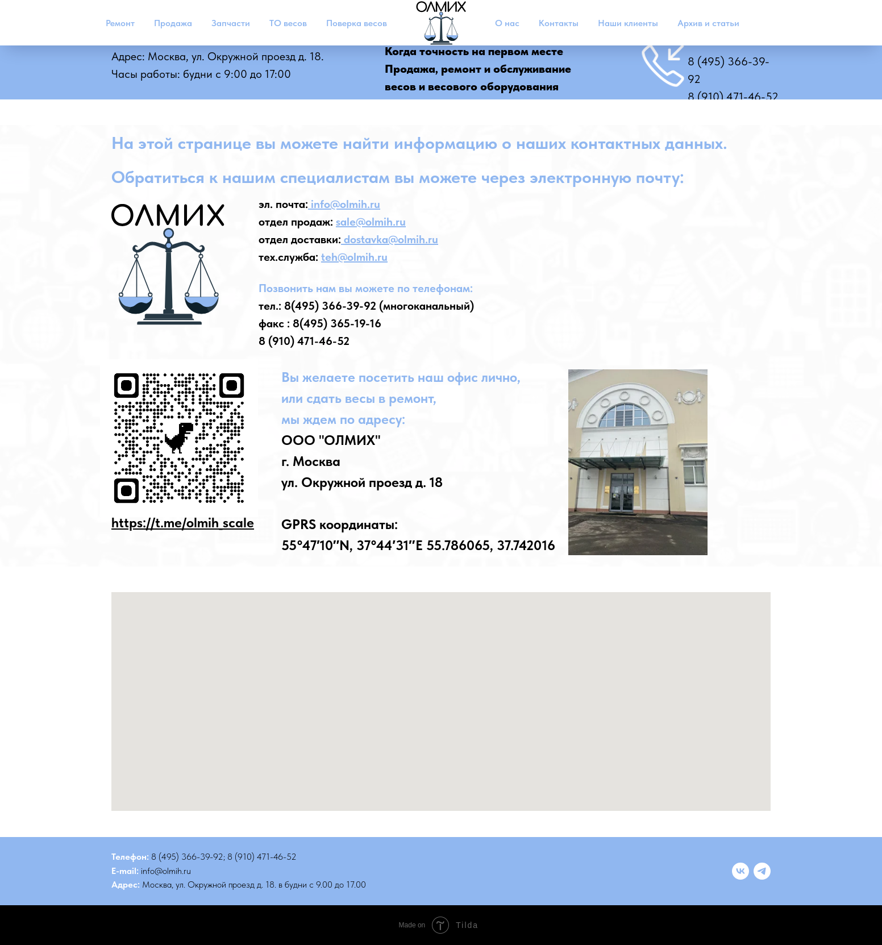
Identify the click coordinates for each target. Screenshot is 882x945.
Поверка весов (356, 23)
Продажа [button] (173, 23)
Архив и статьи (708, 23)
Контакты (559, 23)
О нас (507, 23)
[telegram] (762, 871)
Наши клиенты (628, 23)
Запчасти (230, 23)
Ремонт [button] (120, 23)
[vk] (740, 871)
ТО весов (288, 23)
